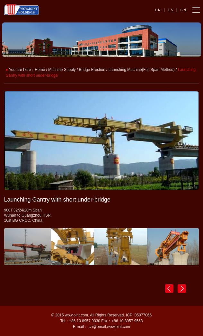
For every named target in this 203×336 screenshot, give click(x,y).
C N (183, 10)
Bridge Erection (92, 69)
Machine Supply (61, 69)
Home (40, 69)
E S (170, 10)
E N (158, 10)
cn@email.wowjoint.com (109, 326)
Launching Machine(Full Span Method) (142, 69)
